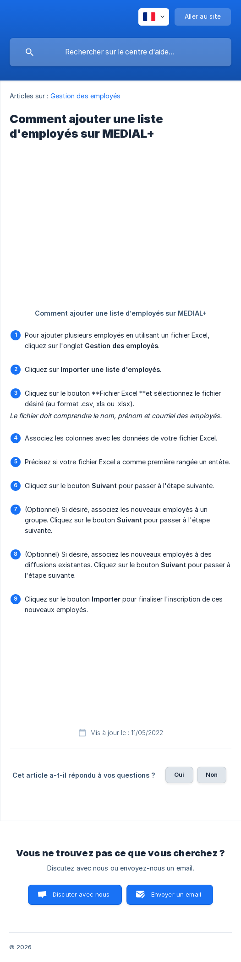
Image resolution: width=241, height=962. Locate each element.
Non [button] (212, 774)
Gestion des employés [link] (85, 96)
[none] (153, 17)
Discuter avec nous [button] (81, 894)
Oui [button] (179, 774)
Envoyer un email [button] (176, 894)
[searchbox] (120, 52)
